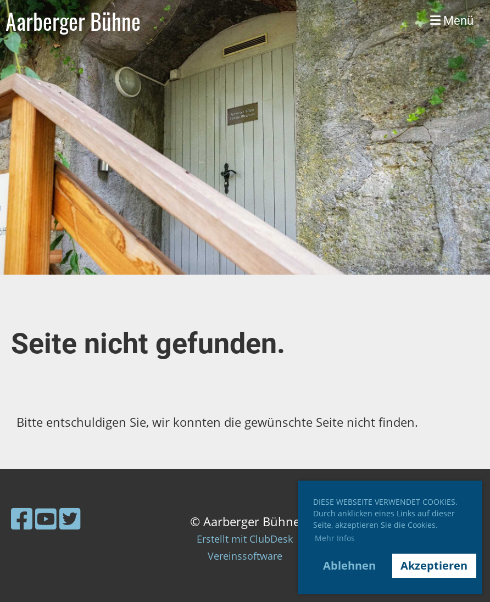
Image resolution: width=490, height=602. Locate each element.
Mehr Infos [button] (335, 538)
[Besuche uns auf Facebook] (21, 518)
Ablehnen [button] (349, 565)
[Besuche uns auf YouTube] (46, 518)
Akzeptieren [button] (433, 565)
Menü (452, 20)
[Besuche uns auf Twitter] (70, 518)
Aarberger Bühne (73, 20)
